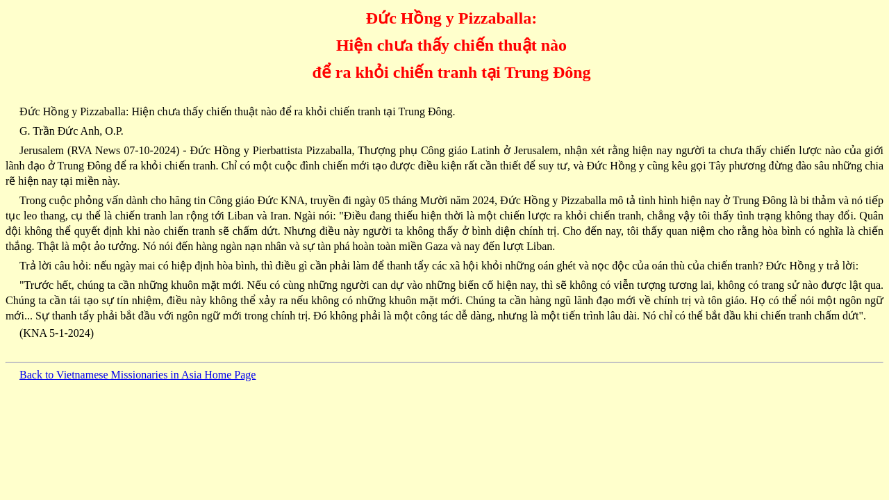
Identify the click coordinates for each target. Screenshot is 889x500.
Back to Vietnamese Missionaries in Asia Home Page (137, 375)
